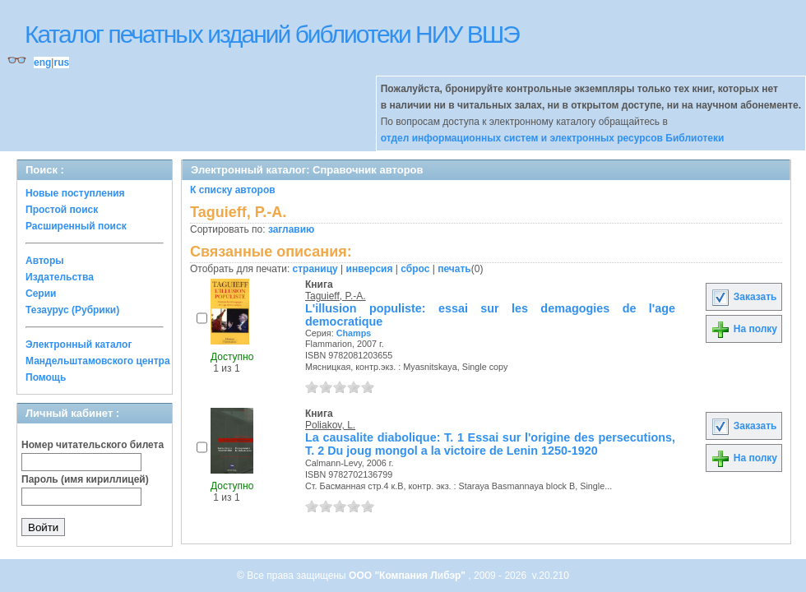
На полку (744, 329)
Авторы (44, 260)
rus (61, 62)
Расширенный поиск (76, 226)
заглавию (291, 229)
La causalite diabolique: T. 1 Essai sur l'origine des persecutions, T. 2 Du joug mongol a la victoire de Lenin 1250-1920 (490, 444)
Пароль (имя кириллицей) (85, 479)
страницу (315, 269)
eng (42, 62)
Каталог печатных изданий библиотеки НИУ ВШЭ (272, 34)
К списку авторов (233, 190)
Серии (40, 293)
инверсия (369, 269)
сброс (415, 269)
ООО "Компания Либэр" (408, 575)
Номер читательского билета (92, 445)
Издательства (59, 277)
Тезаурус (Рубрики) (72, 310)
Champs (354, 333)
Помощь (45, 377)
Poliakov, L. (330, 425)
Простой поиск (61, 209)
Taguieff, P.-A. (335, 296)
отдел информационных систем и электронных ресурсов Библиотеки (553, 138)
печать (454, 269)
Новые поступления (75, 193)
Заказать (743, 297)
